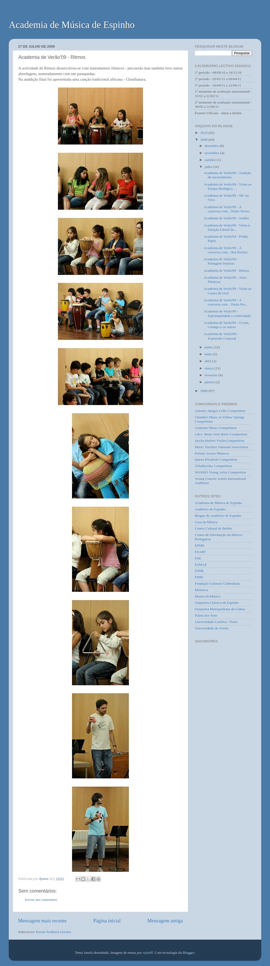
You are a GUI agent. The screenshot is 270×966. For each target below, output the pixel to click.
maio (209, 354)
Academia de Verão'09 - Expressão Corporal (221, 336)
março (209, 368)
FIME (199, 577)
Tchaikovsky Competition (213, 466)
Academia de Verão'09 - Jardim (226, 218)
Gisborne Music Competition (216, 428)
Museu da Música (207, 596)
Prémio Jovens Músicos (212, 453)
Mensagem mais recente (42, 920)
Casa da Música (206, 522)
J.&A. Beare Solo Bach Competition (221, 434)
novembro (212, 153)
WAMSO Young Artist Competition (220, 472)
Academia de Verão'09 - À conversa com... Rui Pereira (225, 250)
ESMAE (201, 565)
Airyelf (147, 953)
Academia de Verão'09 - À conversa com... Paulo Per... (226, 302)
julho (209, 167)
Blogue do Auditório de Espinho (218, 516)
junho (209, 347)
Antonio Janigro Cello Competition (220, 411)
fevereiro (211, 375)
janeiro (210, 382)
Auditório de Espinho (210, 509)
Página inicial (107, 920)
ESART (200, 552)
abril (208, 361)
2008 (204, 391)
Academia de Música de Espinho (72, 24)
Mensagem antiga (165, 920)
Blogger (188, 953)
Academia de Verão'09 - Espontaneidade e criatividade (227, 313)
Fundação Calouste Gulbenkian (217, 583)
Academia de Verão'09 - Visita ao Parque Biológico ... (228, 186)
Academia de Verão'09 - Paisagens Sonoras (221, 261)
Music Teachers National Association (221, 447)
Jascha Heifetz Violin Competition (219, 441)
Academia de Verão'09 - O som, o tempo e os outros (227, 325)
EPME (199, 545)
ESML (199, 571)
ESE (198, 558)
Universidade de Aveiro (212, 628)
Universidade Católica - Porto (216, 622)
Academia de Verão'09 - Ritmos (227, 271)
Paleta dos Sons (206, 615)
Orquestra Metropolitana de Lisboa (220, 609)
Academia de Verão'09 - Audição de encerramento (227, 175)
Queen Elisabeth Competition (216, 459)
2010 (204, 133)
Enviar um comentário (41, 900)
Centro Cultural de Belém (213, 528)
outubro (211, 160)
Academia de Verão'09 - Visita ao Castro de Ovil (228, 291)
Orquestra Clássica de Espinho (217, 603)
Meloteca (201, 590)
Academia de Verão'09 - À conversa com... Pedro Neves (227, 209)
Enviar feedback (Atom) (53, 932)
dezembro (212, 146)
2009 (204, 140)
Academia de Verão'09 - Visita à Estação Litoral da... (227, 227)
